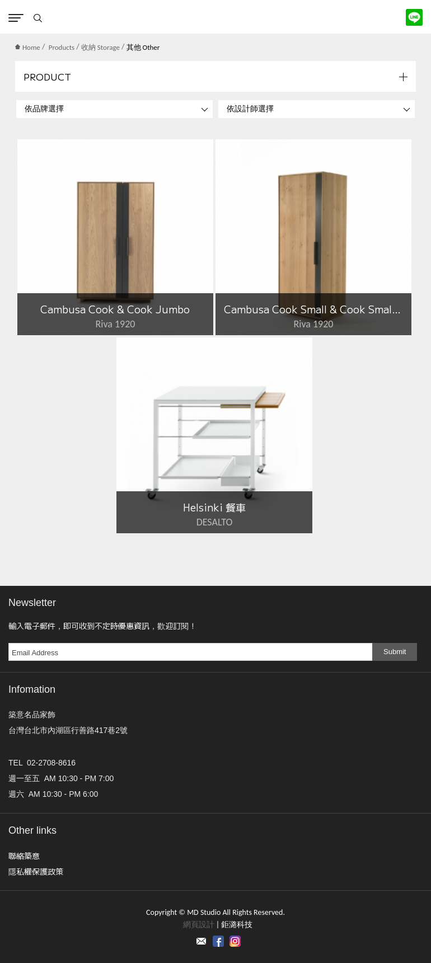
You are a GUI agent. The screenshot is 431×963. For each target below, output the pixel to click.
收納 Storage (100, 47)
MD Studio (216, 17)
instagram (235, 941)
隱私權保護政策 (35, 871)
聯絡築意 (24, 855)
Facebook (218, 941)
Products (62, 47)
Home (27, 47)
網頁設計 (198, 924)
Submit (394, 651)
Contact (201, 941)
